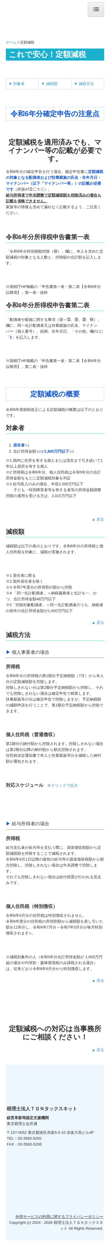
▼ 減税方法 (84, 83)
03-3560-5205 (29, 1138)
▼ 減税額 (49, 83)
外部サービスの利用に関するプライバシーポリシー (59, 1231)
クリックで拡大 (64, 785)
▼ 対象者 (17, 83)
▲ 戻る (98, 519)
